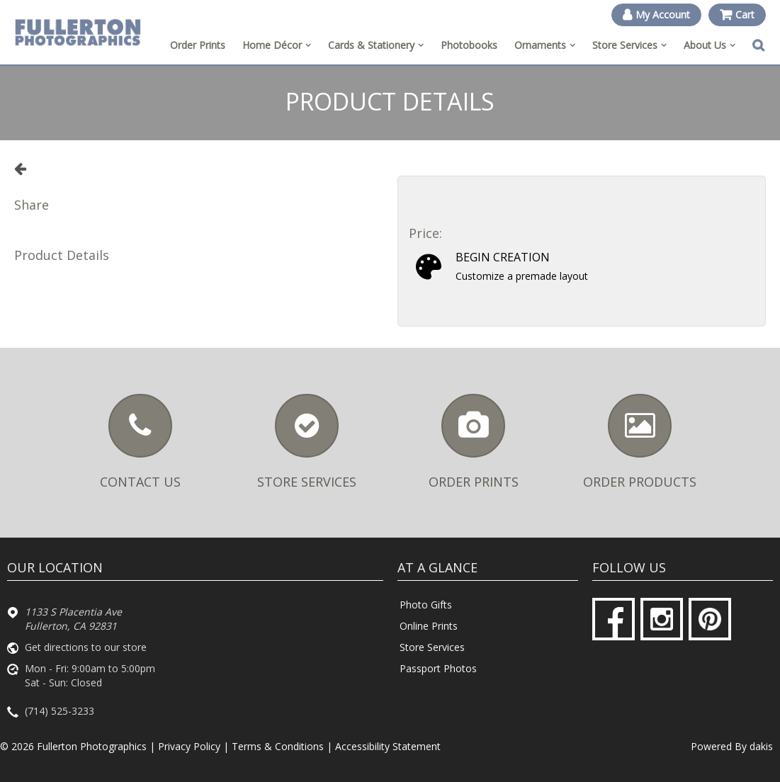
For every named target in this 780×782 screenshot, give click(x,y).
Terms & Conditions (278, 746)
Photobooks (469, 45)
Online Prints (429, 626)
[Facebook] (613, 619)
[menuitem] (277, 45)
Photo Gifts (426, 604)
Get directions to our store (86, 647)
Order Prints (197, 45)
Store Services (432, 647)
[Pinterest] (710, 619)
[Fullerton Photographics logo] (78, 32)
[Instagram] (661, 619)
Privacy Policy (189, 746)
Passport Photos (438, 668)
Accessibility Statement (388, 746)
